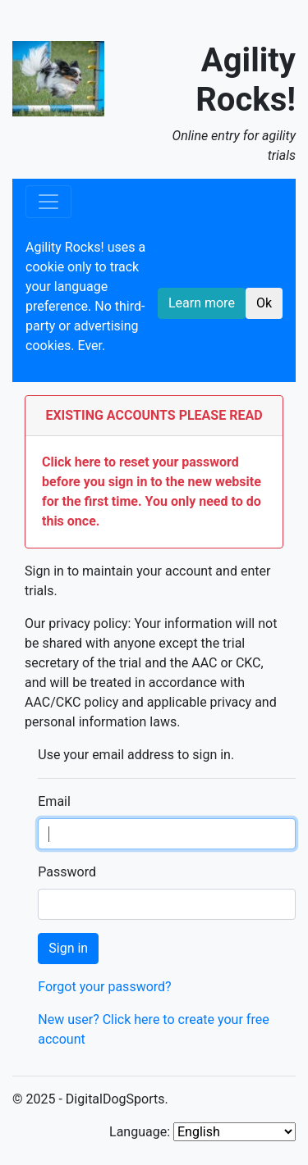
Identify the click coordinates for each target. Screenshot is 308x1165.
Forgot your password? (104, 986)
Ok (264, 303)
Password (67, 872)
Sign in (68, 948)
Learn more (201, 303)
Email (54, 801)
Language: (139, 1132)
